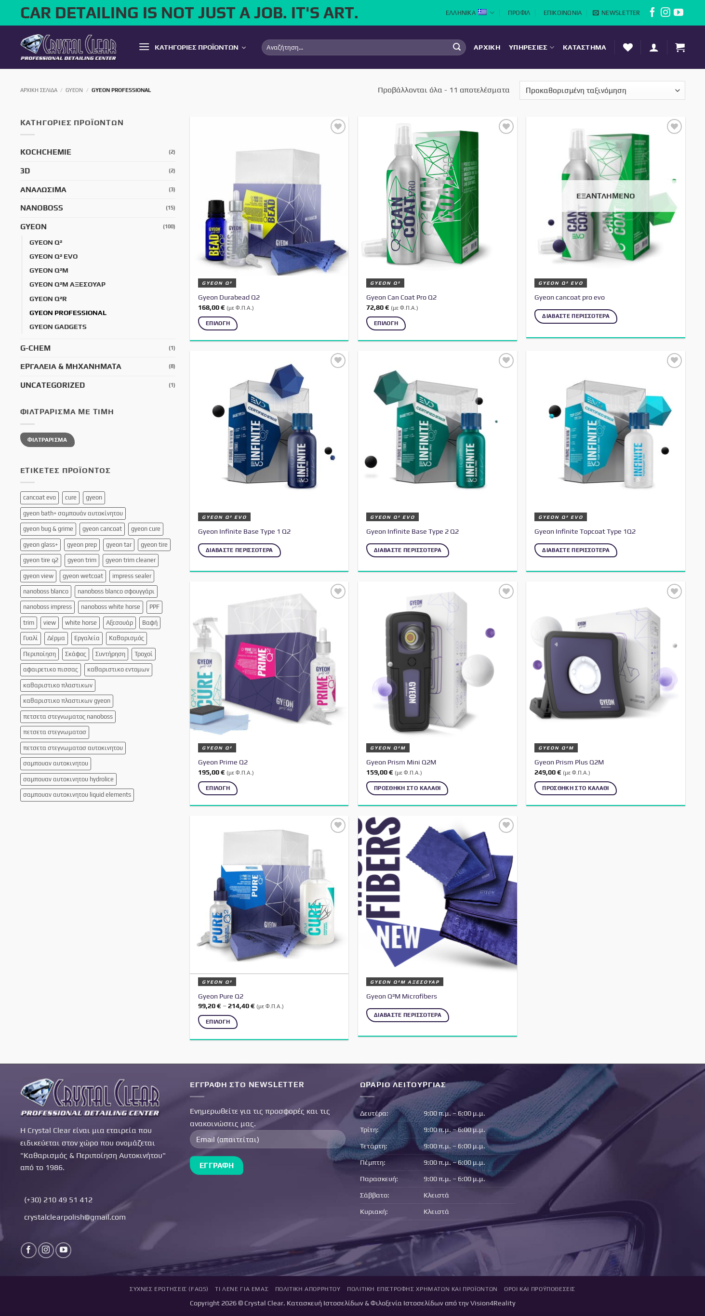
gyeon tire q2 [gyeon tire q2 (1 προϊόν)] (40, 560)
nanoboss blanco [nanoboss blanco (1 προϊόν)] (45, 591)
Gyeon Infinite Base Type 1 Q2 (244, 531)
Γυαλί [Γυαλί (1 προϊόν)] (30, 638)
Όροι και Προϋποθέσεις (539, 1289)
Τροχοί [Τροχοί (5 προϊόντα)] (143, 654)
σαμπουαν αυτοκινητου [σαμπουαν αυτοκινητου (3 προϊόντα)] (55, 763)
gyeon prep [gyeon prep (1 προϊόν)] (82, 544)
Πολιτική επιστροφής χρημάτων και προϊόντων (422, 1289)
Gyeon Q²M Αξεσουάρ (67, 284)
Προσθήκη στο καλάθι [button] (407, 788)
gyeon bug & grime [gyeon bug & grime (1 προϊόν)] (48, 528)
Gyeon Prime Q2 (223, 762)
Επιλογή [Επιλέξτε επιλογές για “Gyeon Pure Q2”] (218, 1021)
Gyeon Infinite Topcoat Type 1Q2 (585, 531)
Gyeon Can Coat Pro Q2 (401, 297)
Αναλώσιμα (43, 189)
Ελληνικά (470, 12)
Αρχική (487, 47)
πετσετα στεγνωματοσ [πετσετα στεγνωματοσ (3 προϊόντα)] (54, 732)
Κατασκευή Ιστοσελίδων (325, 1303)
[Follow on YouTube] (678, 14)
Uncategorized (52, 385)
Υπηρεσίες (531, 47)
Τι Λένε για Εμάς (241, 1289)
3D (25, 170)
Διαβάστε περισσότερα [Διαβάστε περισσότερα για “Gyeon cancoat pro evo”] (576, 316)
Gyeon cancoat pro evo (569, 297)
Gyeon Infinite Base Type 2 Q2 (412, 531)
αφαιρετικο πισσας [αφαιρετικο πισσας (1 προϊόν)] (50, 669)
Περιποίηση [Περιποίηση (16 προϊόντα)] (39, 654)
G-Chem (35, 348)
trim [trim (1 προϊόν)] (28, 622)
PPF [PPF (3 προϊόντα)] (154, 606)
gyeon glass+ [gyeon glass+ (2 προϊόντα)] (40, 544)
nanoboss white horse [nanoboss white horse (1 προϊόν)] (110, 606)
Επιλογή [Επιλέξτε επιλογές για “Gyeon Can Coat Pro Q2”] (386, 323)
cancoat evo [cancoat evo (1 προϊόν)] (39, 497)
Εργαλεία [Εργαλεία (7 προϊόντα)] (87, 638)
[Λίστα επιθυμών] (628, 47)
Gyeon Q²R (48, 299)
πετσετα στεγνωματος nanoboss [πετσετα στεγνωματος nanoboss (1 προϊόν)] (68, 716)
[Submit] (457, 47)
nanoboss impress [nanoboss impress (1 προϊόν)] (47, 606)
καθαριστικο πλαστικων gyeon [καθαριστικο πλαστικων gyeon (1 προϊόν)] (66, 700)
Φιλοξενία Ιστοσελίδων (407, 1303)
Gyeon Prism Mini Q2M (401, 762)
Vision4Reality (493, 1303)
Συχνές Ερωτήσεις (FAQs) (169, 1289)
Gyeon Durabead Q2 (229, 297)
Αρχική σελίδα (38, 90)
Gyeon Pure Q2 (220, 996)
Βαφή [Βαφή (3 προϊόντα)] (150, 622)
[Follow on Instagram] (665, 14)
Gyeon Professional (67, 312)
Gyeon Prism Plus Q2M (569, 762)
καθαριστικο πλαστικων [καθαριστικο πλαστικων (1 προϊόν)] (58, 685)
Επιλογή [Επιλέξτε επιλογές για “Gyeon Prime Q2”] (218, 788)
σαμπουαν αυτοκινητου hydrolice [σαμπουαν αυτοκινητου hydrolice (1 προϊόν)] (68, 779)
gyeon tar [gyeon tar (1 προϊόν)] (119, 544)
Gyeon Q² (45, 242)
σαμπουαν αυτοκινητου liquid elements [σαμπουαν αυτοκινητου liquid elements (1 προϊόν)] (77, 794)
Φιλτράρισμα (47, 439)
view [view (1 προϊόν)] (49, 622)
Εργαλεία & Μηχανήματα (70, 366)
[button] (616, 13)
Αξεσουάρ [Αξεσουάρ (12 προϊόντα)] (119, 622)
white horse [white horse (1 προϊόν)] (81, 622)
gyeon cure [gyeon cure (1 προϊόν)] (145, 528)
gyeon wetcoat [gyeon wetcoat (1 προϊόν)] (83, 575)
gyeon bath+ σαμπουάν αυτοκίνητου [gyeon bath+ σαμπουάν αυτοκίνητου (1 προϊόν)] (73, 513)
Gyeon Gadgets (58, 326)
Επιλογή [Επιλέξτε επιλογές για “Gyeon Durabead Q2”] (218, 323)
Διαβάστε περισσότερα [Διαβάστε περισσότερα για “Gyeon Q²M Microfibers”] (407, 1015)
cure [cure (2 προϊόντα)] (71, 497)
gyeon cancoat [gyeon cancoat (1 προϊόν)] (102, 528)
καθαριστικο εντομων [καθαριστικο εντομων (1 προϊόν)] (118, 669)
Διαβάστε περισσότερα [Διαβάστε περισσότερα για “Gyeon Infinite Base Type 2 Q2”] (407, 550)
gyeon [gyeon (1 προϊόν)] (94, 497)
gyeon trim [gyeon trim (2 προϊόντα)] (81, 560)
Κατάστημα (585, 47)
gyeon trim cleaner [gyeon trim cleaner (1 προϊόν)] (131, 560)
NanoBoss (41, 207)
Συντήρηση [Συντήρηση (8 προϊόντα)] (110, 654)
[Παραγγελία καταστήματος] (602, 90)
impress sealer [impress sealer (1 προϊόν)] (131, 575)
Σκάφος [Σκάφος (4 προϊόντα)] (75, 654)
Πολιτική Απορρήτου (308, 1289)
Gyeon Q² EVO (53, 256)
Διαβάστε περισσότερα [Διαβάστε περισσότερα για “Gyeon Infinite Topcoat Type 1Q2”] (576, 550)
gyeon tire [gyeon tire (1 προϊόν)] (154, 544)
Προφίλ (519, 12)
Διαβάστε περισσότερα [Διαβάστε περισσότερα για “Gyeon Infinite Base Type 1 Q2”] (239, 550)
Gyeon (74, 90)
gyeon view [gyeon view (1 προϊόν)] (38, 575)
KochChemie (45, 152)
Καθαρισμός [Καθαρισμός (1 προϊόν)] (126, 638)
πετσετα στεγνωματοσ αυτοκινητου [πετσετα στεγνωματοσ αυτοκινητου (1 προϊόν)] (73, 747)
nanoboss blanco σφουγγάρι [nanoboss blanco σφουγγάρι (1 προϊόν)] (116, 591)
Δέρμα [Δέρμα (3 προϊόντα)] (56, 638)
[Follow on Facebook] (652, 14)
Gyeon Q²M (48, 270)
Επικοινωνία (563, 12)
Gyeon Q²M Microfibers (401, 996)
